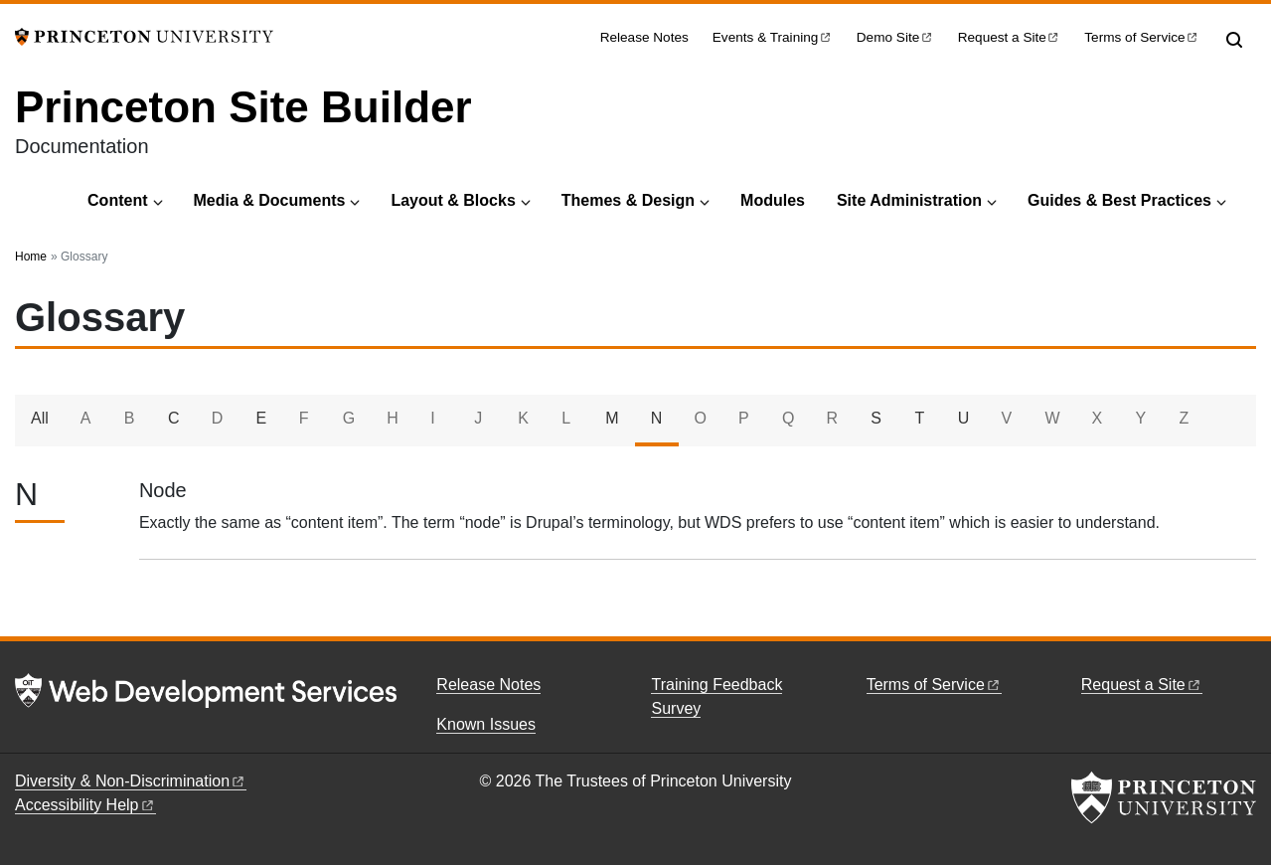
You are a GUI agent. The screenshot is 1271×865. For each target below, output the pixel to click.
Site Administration (909, 200)
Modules (772, 200)
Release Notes (644, 37)
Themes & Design (628, 200)
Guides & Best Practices (1119, 200)
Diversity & (130, 781)
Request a (1009, 37)
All (40, 418)
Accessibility (85, 804)
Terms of (1141, 37)
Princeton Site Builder (243, 107)
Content (117, 200)
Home (31, 256)
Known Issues (486, 724)
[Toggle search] (1234, 40)
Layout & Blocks (453, 200)
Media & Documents (270, 200)
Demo (895, 37)
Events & (773, 37)
